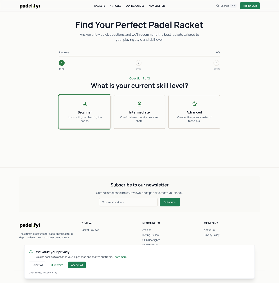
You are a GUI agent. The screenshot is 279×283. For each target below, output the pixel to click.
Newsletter (157, 5)
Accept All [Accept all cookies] (77, 265)
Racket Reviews (90, 229)
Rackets (99, 5)
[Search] (226, 6)
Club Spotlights (151, 240)
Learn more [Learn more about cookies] (120, 257)
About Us (209, 229)
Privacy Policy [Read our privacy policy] (50, 272)
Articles (115, 5)
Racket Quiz (250, 5)
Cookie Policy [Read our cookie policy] (35, 272)
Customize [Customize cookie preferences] (57, 265)
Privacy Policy (211, 235)
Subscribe (170, 202)
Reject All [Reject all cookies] (37, 265)
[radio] (85, 112)
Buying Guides (135, 5)
